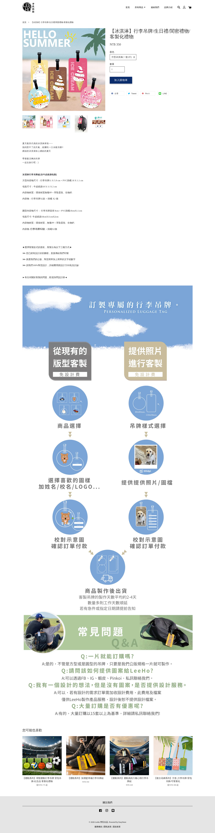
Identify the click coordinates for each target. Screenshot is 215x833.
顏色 (112, 52)
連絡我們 (155, 7)
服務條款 (98, 827)
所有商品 (140, 7)
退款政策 (116, 827)
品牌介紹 (168, 7)
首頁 (128, 7)
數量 (112, 64)
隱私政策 (107, 827)
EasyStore (122, 822)
